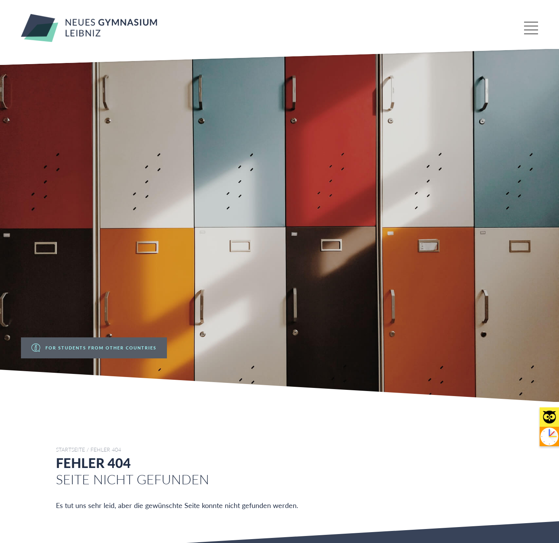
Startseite (70, 450)
